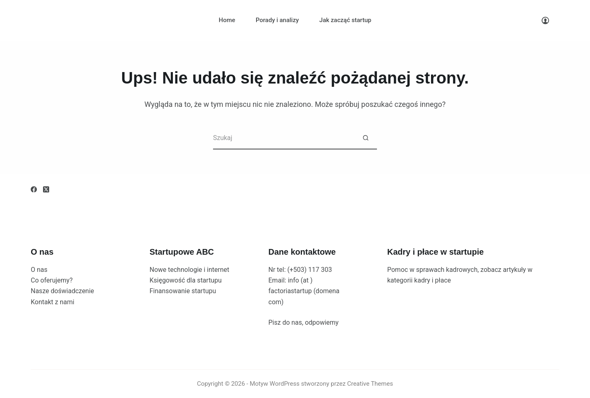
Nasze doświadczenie (62, 291)
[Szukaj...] (283, 138)
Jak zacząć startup (345, 20)
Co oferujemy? (52, 280)
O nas (39, 270)
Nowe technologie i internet (189, 270)
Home (227, 20)
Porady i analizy (277, 20)
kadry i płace (432, 280)
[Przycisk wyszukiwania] (365, 138)
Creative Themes (370, 383)
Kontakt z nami (52, 302)
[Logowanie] (545, 20)
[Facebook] (34, 189)
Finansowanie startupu (183, 291)
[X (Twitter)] (46, 189)
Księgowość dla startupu (186, 280)
